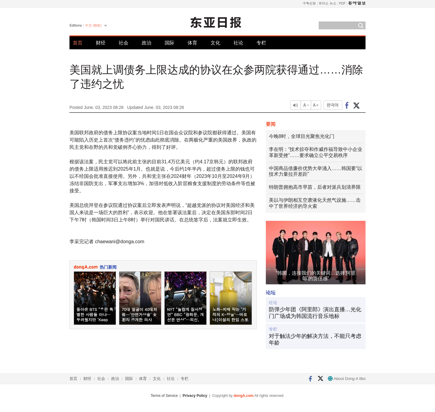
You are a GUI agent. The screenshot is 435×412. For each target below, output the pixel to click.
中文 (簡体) (93, 25)
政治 (146, 42)
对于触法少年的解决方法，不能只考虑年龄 (315, 339)
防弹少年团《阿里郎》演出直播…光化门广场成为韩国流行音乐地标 (315, 312)
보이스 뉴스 (328, 3)
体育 (192, 42)
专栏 (261, 42)
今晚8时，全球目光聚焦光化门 (301, 136)
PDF (342, 3)
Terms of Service (164, 396)
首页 (77, 42)
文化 (215, 42)
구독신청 (309, 3)
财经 (100, 42)
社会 (123, 42)
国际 (169, 42)
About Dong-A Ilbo (347, 378)
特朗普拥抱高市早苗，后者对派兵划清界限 (315, 187)
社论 (238, 42)
